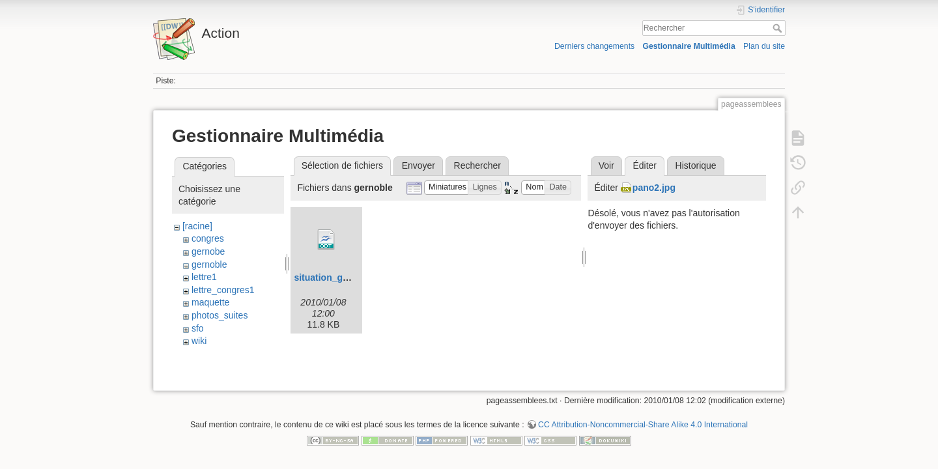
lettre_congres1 (223, 290)
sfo (198, 328)
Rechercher (779, 28)
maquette (210, 302)
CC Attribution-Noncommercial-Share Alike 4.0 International (643, 426)
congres (208, 238)
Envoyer (418, 165)
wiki (199, 340)
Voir (606, 165)
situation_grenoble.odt (343, 277)
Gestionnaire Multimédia (688, 46)
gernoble (209, 264)
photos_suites (220, 315)
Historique (696, 165)
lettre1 (204, 277)
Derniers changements (594, 46)
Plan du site (764, 46)
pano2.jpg (653, 187)
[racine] (197, 226)
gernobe (208, 251)
